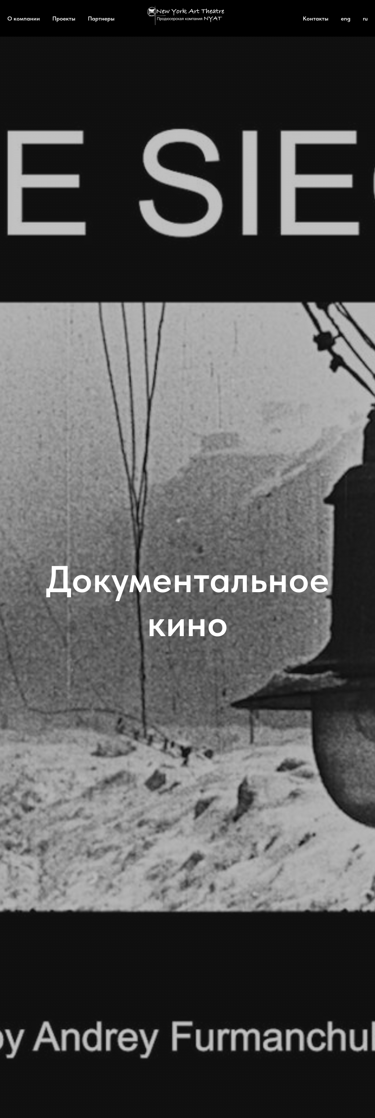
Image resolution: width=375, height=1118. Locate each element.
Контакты (315, 18)
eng (345, 18)
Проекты (63, 18)
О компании (23, 18)
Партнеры (101, 18)
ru (365, 18)
